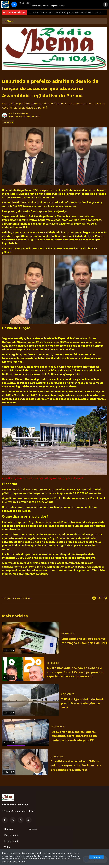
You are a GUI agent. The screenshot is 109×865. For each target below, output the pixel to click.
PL (18, 193)
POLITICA (8, 122)
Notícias (32, 829)
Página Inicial (11, 835)
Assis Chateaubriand (71, 190)
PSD (36, 190)
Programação (11, 841)
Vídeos (8, 847)
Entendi (96, 857)
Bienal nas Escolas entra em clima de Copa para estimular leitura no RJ (65, 12)
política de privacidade (13, 861)
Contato (8, 829)
